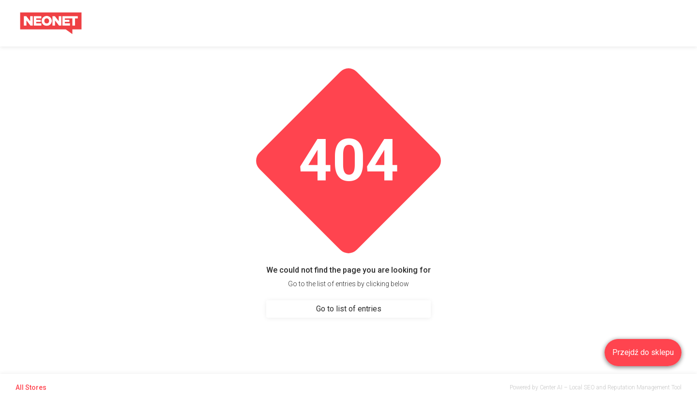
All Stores (30, 387)
